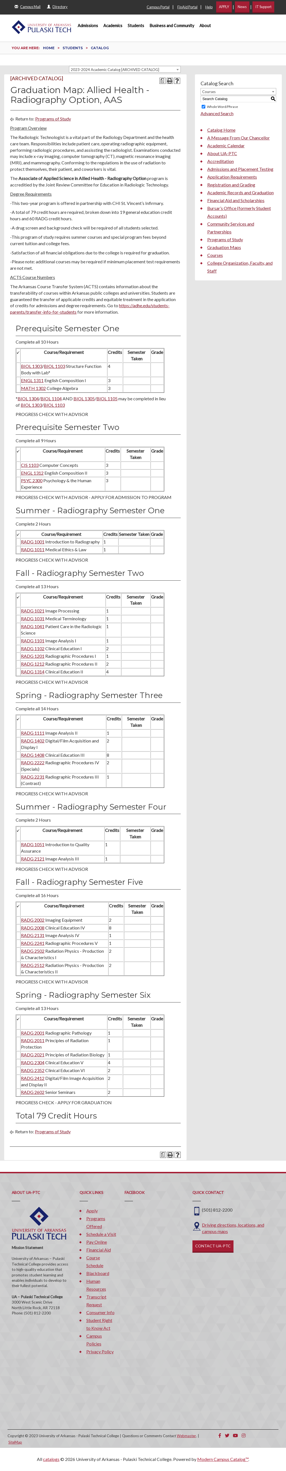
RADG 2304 (32, 1062)
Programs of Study (53, 118)
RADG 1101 (32, 640)
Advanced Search (217, 113)
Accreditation (220, 161)
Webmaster (186, 1436)
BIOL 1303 (31, 366)
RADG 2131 (32, 935)
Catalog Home (221, 130)
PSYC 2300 (31, 480)
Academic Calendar (226, 145)
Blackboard (97, 1273)
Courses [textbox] (209, 91)
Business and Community (172, 25)
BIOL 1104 (51, 398)
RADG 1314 (32, 671)
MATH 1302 (33, 388)
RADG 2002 (32, 920)
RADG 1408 (32, 755)
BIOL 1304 (28, 398)
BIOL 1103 (54, 366)
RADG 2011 (32, 1040)
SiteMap (15, 1442)
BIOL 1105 (107, 398)
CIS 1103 (30, 465)
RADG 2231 (32, 776)
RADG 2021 (32, 1054)
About (205, 25)
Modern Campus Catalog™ (222, 1459)
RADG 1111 (32, 733)
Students (136, 25)
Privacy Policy (100, 1351)
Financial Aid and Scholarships (235, 200)
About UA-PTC (222, 153)
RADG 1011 (32, 549)
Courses (215, 255)
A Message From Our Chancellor (238, 137)
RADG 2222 (32, 762)
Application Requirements (232, 176)
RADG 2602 (32, 1092)
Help (209, 7)
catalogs (51, 1459)
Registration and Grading (231, 184)
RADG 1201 (32, 656)
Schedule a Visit (101, 1234)
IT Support (263, 6)
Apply (92, 1210)
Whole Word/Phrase (222, 107)
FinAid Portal (187, 7)
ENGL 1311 (32, 380)
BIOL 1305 (84, 398)
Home (48, 48)
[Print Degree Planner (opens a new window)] (162, 81)
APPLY (224, 6)
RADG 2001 (32, 1032)
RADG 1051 (32, 844)
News (242, 6)
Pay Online (96, 1242)
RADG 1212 (32, 663)
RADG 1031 (32, 618)
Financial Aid (98, 1249)
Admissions (88, 25)
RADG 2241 (32, 943)
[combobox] (125, 69)
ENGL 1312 (32, 473)
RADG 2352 (32, 1070)
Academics (112, 25)
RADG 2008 (32, 927)
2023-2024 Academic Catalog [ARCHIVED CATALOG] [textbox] (115, 69)
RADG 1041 (32, 626)
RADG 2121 (32, 858)
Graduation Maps (224, 247)
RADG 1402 (32, 740)
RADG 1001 (32, 541)
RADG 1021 (32, 610)
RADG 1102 (32, 648)
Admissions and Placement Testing (240, 169)
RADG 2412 (32, 1078)
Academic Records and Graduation (240, 192)
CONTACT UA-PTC (213, 1245)
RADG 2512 (32, 965)
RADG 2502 (32, 951)
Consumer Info (100, 1312)
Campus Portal (158, 7)
